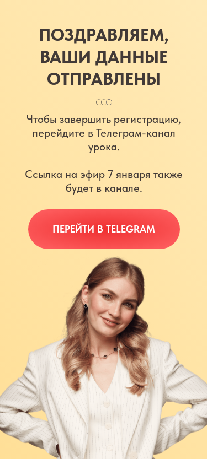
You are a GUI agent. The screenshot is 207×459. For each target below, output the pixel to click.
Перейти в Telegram (103, 229)
